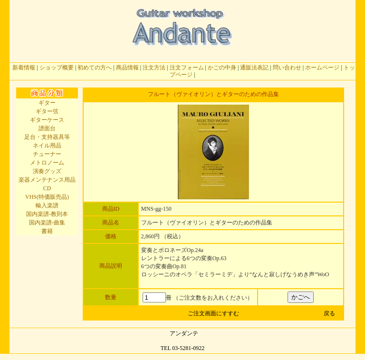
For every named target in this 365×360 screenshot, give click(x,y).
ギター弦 (47, 111)
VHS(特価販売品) (47, 197)
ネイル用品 (47, 145)
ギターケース (47, 120)
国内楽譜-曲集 (47, 222)
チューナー (47, 154)
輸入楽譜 (47, 205)
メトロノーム (47, 162)
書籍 (47, 231)
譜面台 (47, 128)
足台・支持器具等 (47, 137)
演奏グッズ (47, 171)
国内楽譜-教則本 (47, 214)
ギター (47, 102)
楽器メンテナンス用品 (47, 179)
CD (47, 188)
